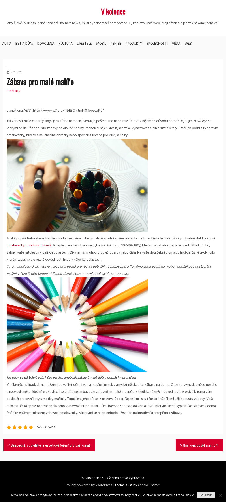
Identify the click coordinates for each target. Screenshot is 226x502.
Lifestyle (84, 44)
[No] (220, 495)
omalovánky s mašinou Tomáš (29, 245)
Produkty (134, 44)
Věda (176, 44)
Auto (6, 44)
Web (188, 44)
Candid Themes (149, 485)
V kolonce (113, 11)
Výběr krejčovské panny (197, 446)
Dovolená (45, 44)
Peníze (116, 44)
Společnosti (157, 44)
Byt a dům (24, 44)
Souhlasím (206, 495)
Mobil (101, 44)
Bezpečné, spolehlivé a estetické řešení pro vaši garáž (50, 446)
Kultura (66, 44)
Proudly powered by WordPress (88, 485)
